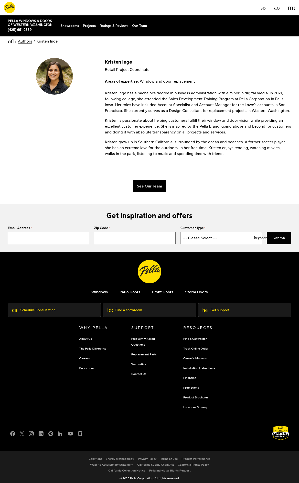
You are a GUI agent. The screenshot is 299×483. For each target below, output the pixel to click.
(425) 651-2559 (20, 29)
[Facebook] (13, 430)
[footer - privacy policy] (147, 456)
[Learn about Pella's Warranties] (280, 430)
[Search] (263, 7)
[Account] (277, 7)
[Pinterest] (51, 430)
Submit (279, 235)
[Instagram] (31, 430)
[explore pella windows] (99, 289)
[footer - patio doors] (129, 289)
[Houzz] (61, 430)
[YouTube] (70, 430)
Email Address (19, 226)
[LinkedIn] (41, 430)
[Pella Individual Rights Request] (170, 468)
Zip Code (101, 226)
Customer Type (192, 226)
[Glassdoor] (80, 430)
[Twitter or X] (22, 430)
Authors (25, 39)
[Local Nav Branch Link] (32, 22)
